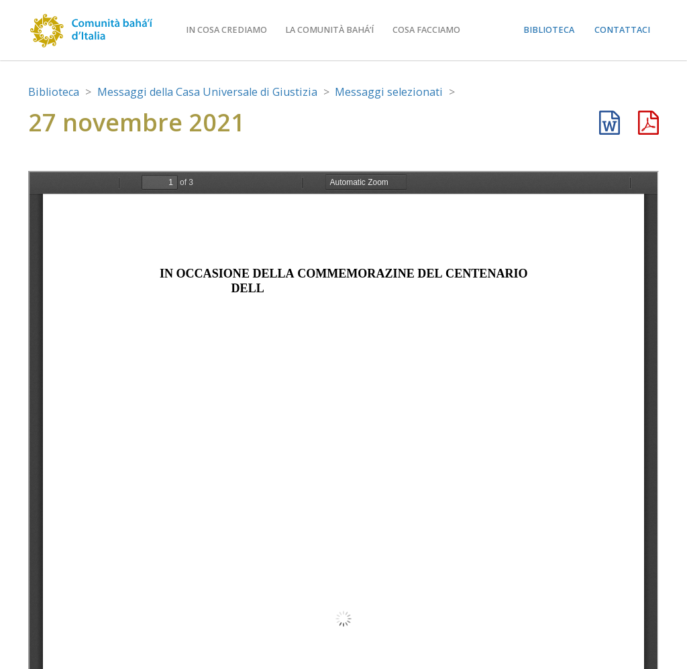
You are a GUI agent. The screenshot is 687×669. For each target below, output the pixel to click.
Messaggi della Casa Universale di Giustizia (207, 91)
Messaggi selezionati (389, 91)
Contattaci (622, 30)
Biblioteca (548, 30)
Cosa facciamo (426, 30)
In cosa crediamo (226, 30)
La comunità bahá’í (329, 30)
